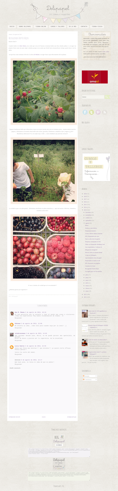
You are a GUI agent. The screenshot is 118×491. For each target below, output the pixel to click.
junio (87, 277)
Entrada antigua (71, 417)
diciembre (88, 212)
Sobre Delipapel (25, 26)
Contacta (84, 26)
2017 (85, 199)
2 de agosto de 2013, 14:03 (36, 333)
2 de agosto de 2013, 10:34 (35, 312)
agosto (87, 223)
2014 (85, 207)
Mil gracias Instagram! (91, 250)
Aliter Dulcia (22, 46)
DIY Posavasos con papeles (92, 263)
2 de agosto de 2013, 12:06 (31, 323)
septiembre (88, 220)
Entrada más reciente (14, 417)
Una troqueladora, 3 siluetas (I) (93, 247)
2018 (85, 196)
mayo (87, 280)
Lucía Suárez (20, 346)
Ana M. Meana (20, 312)
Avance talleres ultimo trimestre (93, 233)
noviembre (88, 215)
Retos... (87, 225)
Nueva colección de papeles (92, 239)
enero (87, 291)
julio (86, 275)
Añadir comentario (14, 368)
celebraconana (20, 333)
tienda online (105, 51)
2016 (85, 202)
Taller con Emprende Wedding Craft (95, 244)
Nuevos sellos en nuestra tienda (93, 252)
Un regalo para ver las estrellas (93, 271)
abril (86, 283)
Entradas (86, 376)
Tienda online (41, 26)
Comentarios (87, 379)
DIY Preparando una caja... (92, 236)
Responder (18, 318)
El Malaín (36, 54)
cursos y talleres (57, 26)
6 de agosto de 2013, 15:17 (31, 360)
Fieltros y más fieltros (91, 228)
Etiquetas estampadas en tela (93, 241)
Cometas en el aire (90, 266)
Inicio (12, 26)
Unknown (18, 323)
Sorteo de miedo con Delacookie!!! (97, 339)
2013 (85, 210)
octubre (87, 218)
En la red (72, 26)
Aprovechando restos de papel (93, 258)
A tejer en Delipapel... (91, 255)
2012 (85, 294)
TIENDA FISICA (97, 26)
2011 (85, 297)
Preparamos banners (90, 231)
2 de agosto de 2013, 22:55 (35, 346)
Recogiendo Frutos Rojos (92, 268)
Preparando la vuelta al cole (92, 260)
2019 (85, 194)
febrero (87, 288)
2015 (85, 204)
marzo (87, 285)
